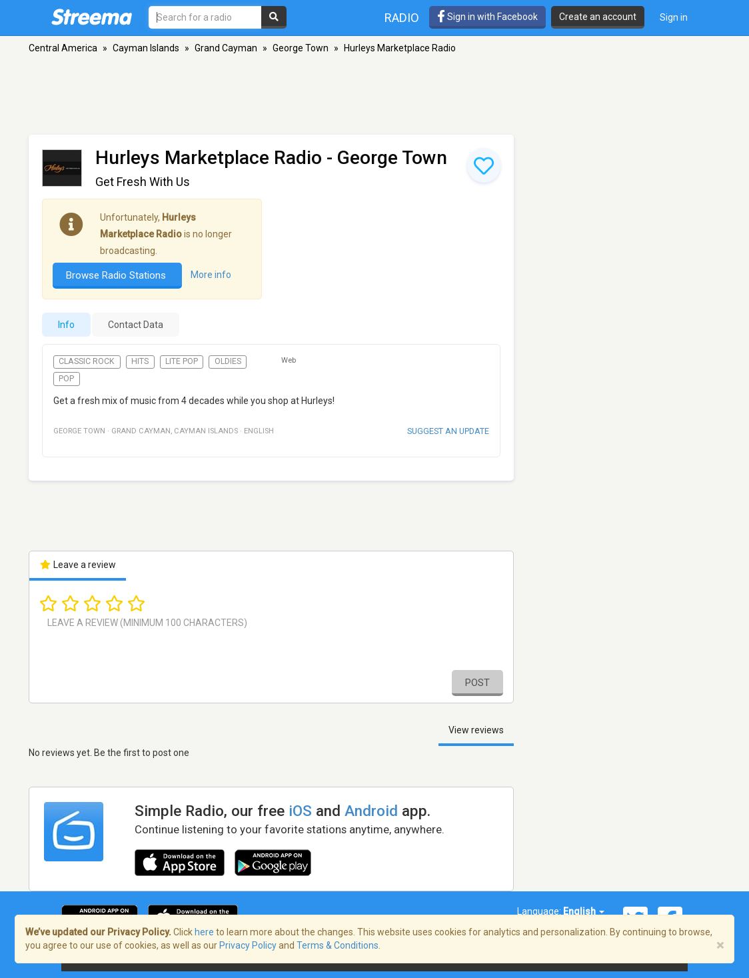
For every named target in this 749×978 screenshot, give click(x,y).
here (204, 932)
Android (371, 810)
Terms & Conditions (337, 945)
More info (211, 274)
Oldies (228, 361)
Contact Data (135, 324)
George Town (301, 48)
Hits (140, 361)
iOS (300, 810)
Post (477, 683)
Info (66, 324)
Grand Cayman (226, 48)
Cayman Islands (146, 48)
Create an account (597, 16)
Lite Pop (181, 361)
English (583, 911)
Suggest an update (448, 431)
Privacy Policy (248, 945)
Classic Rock (87, 361)
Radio (401, 18)
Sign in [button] (674, 17)
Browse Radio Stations (117, 275)
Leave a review (77, 564)
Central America (63, 48)
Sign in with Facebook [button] (487, 16)
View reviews (476, 730)
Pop (66, 378)
